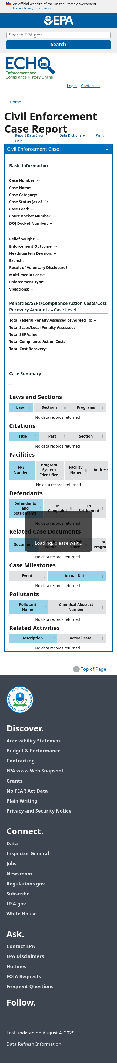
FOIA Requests (23, 977)
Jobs (11, 864)
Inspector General (27, 854)
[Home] (58, 20)
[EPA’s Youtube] (37, 1018)
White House (24, 914)
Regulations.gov (28, 884)
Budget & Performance (33, 751)
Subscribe (17, 894)
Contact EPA (20, 946)
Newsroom (19, 874)
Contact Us (90, 86)
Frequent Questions (29, 987)
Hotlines (16, 967)
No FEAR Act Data (27, 791)
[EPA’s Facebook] (11, 1018)
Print (96, 135)
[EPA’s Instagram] (50, 1018)
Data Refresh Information (33, 1044)
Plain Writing (21, 801)
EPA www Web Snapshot (34, 771)
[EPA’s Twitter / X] (24, 1018)
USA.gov (19, 904)
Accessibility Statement (34, 741)
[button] (21, 407)
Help (15, 141)
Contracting (20, 761)
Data (12, 844)
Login (72, 86)
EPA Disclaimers (25, 956)
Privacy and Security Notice (38, 811)
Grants (14, 781)
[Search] (58, 44)
